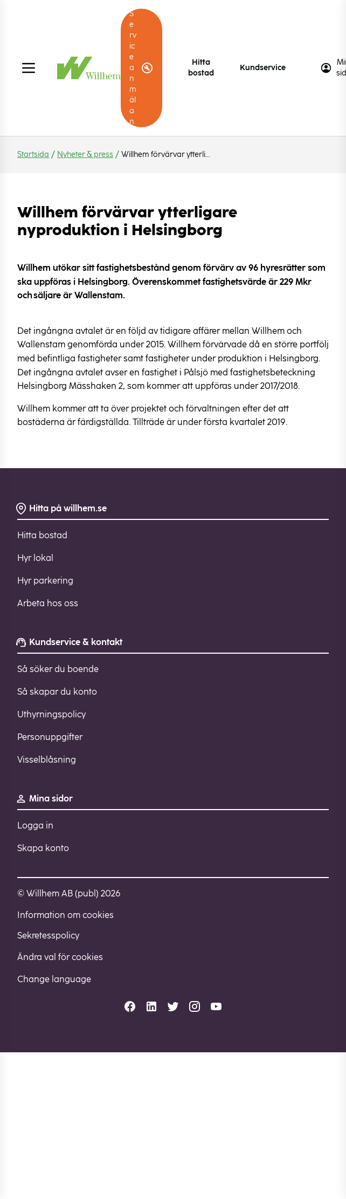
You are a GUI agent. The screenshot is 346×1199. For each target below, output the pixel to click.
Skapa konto (43, 848)
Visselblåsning (46, 760)
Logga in (35, 825)
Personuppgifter (49, 737)
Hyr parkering (45, 580)
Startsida (33, 154)
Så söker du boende (58, 669)
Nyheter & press (85, 154)
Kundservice (263, 67)
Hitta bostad (201, 68)
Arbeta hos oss (47, 603)
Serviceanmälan (141, 67)
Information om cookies (65, 915)
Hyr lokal (35, 558)
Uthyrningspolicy (51, 714)
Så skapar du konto (57, 692)
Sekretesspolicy (48, 935)
